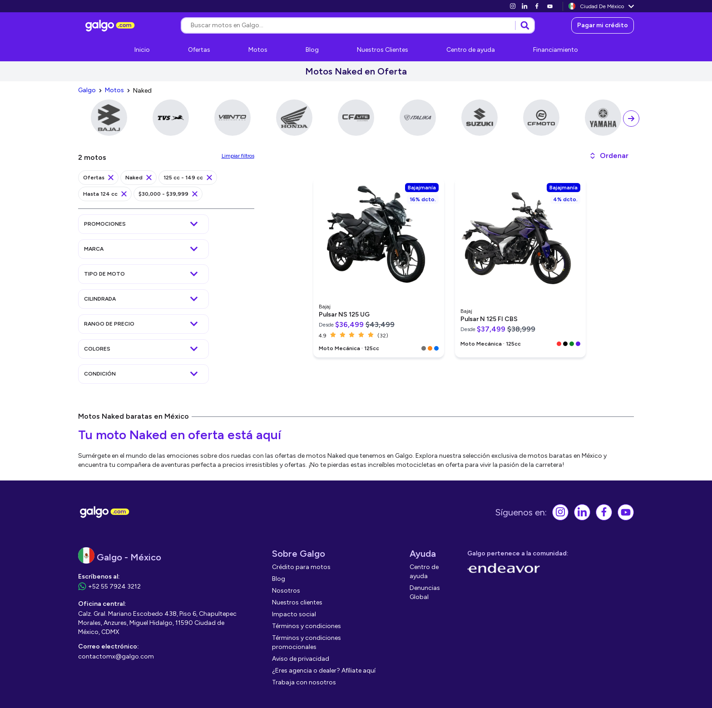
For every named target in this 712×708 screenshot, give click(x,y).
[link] (513, 6)
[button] (608, 156)
